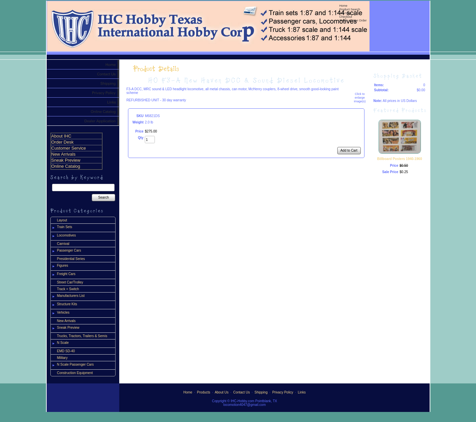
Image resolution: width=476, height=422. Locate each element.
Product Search (349, 9)
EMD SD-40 (66, 351)
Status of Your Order (353, 20)
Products (203, 392)
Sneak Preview (68, 327)
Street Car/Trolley (70, 282)
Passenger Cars (69, 250)
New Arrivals (66, 321)
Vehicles (63, 312)
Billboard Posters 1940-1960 (399, 159)
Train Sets (64, 227)
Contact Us (241, 392)
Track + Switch (68, 289)
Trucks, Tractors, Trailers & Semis (82, 336)
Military (62, 358)
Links (302, 392)
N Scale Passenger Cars (75, 364)
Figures (62, 265)
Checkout (345, 16)
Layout (62, 220)
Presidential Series (71, 259)
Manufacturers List (71, 296)
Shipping (261, 392)
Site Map (345, 13)
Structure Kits (67, 304)
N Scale (63, 343)
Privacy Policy (282, 392)
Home (343, 5)
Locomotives (66, 235)
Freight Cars (66, 274)
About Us (221, 392)
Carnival (63, 244)
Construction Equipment (75, 373)
